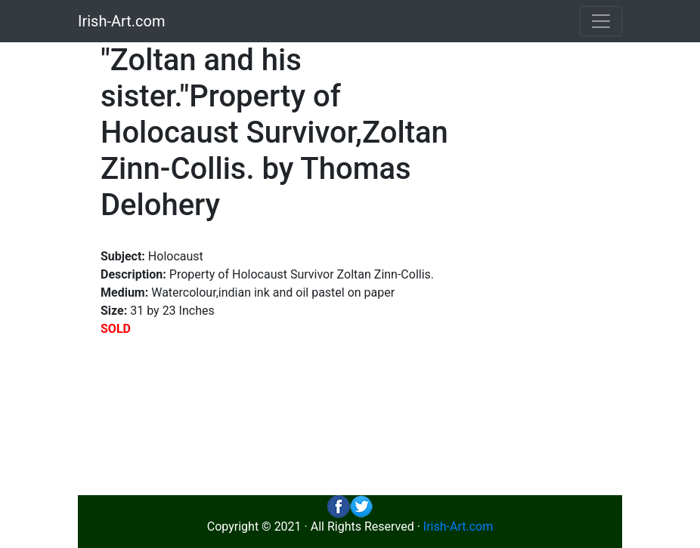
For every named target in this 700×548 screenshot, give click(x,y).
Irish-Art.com (122, 21)
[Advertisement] (554, 268)
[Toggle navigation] (601, 21)
